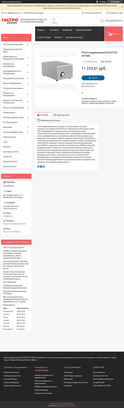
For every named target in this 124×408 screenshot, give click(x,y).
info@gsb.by (8, 216)
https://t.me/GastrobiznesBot (14, 224)
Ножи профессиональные (103, 379)
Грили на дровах (9, 137)
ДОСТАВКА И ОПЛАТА (102, 386)
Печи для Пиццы (10, 379)
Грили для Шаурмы (11, 382)
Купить (95, 78)
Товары (40, 30)
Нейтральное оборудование (9, 94)
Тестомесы (68, 372)
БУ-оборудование (10, 122)
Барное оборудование (12, 83)
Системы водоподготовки (13, 117)
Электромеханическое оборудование (12, 72)
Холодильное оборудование (9, 65)
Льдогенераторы (41, 390)
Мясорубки (68, 379)
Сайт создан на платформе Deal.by (62, 403)
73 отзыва (102, 2)
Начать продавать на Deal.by (12, 2)
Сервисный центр (10, 161)
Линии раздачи (9, 112)
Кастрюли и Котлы (100, 376)
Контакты (54, 30)
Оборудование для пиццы (13, 78)
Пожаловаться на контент (67, 406)
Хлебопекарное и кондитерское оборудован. (14, 58)
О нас (5, 142)
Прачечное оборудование (13, 108)
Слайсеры (68, 386)
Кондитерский (98, 382)
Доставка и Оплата (74, 37)
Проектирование (83, 30)
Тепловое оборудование (13, 44)
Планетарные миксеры (73, 376)
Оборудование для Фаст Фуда (13, 50)
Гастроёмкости (99, 372)
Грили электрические (12, 386)
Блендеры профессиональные (76, 382)
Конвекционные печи (12, 376)
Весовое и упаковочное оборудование (12, 101)
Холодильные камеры (43, 393)
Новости (58, 37)
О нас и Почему (44, 37)
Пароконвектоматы (11, 372)
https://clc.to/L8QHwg (11, 232)
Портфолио (67, 30)
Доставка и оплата (10, 152)
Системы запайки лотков (13, 132)
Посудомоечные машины (13, 88)
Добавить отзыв (116, 13)
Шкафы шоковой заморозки (46, 387)
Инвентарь (7, 127)
